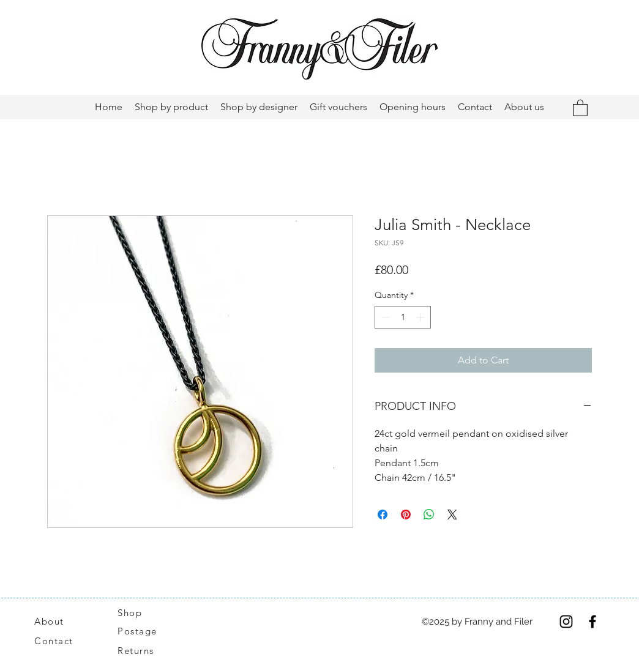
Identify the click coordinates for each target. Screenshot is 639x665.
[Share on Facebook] (382, 514)
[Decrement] (384, 317)
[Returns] (142, 651)
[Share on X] (452, 514)
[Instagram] (566, 621)
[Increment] (421, 317)
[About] (63, 621)
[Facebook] (592, 621)
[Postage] (144, 631)
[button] (580, 107)
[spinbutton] (403, 317)
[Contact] (60, 641)
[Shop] (137, 613)
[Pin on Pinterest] (405, 514)
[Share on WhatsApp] (429, 514)
